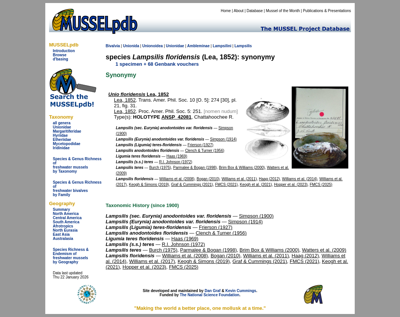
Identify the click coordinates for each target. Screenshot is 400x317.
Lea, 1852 (138, 94)
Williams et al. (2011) (239, 179)
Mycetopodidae (66, 144)
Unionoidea (152, 46)
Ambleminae (198, 46)
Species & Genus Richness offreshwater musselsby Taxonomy (77, 165)
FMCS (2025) (321, 184)
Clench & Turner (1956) (204, 150)
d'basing (60, 59)
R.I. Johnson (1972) (175, 162)
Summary (61, 209)
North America (66, 214)
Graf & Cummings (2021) (192, 184)
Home (226, 11)
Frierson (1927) (200, 145)
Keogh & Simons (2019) (149, 184)
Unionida (131, 46)
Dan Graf (212, 291)
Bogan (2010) (208, 179)
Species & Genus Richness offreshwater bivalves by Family (77, 188)
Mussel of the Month (283, 11)
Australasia (63, 239)
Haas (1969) (176, 156)
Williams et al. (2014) (299, 179)
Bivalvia (113, 46)
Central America (67, 218)
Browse (59, 55)
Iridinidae (61, 148)
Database (255, 11)
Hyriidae (60, 135)
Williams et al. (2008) (176, 179)
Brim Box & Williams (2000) (242, 167)
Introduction (64, 51)
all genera (62, 123)
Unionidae (62, 127)
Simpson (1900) (256, 216)
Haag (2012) (269, 179)
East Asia (61, 234)
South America (66, 222)
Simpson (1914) (223, 139)
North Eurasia (65, 230)
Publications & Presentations (327, 11)
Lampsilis (243, 46)
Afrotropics (63, 226)
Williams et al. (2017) (152, 261)
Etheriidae (62, 140)
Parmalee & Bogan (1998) (195, 167)
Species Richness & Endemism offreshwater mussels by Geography (71, 255)
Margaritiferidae (67, 131)
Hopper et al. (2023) (291, 184)
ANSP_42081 (177, 117)
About (238, 11)
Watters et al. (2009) (324, 250)
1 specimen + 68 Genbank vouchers (157, 64)
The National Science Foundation (209, 295)
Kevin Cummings (240, 291)
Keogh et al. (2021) (256, 184)
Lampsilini (222, 46)
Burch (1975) (160, 167)
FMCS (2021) (226, 184)
